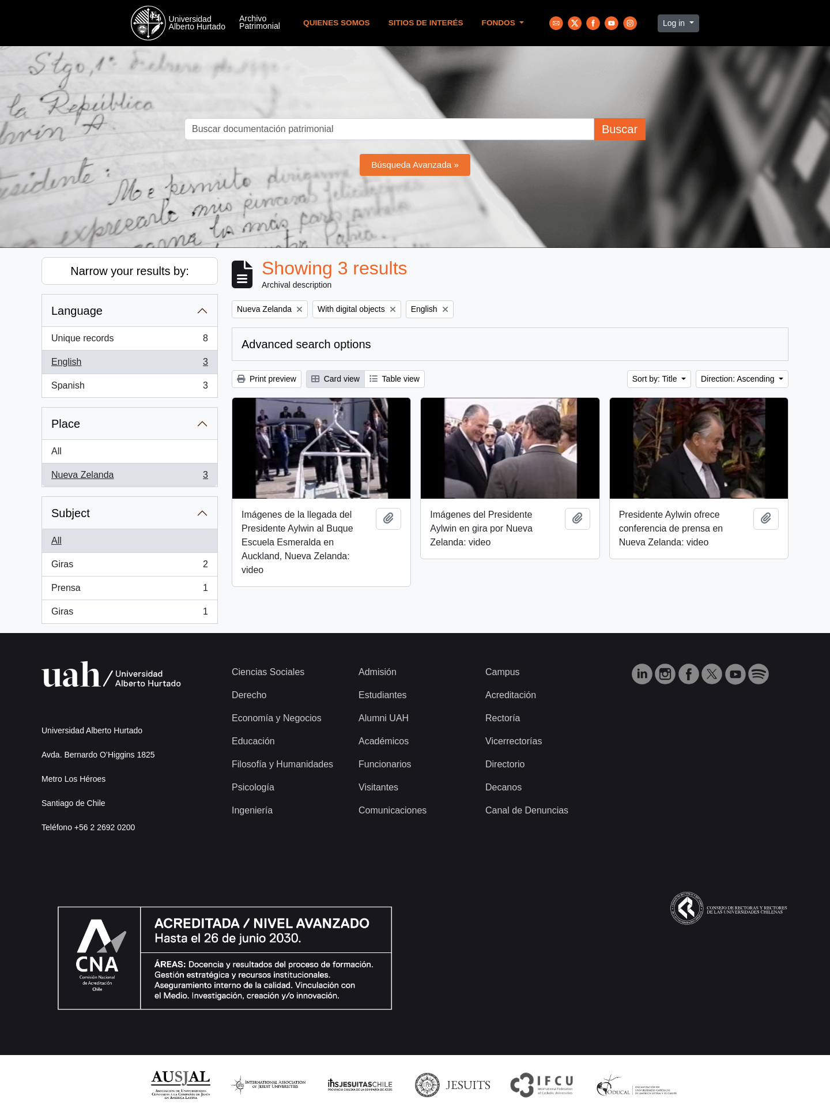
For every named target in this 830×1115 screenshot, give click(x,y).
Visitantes (378, 787)
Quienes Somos (336, 22)
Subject (70, 513)
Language (77, 310)
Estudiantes (383, 695)
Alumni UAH (384, 718)
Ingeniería (252, 810)
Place (65, 423)
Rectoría (502, 718)
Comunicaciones (393, 810)
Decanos (503, 787)
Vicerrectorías (513, 741)
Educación (253, 741)
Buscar (619, 129)
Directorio (505, 764)
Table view (394, 378)
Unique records (129, 341)
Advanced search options (306, 344)
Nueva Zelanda (129, 477)
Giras (129, 567)
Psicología (253, 787)
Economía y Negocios (277, 718)
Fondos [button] (500, 22)
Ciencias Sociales (268, 672)
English (129, 364)
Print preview (266, 378)
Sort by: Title (656, 378)
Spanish (129, 388)
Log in (675, 23)
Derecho (249, 695)
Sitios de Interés (425, 22)
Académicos (384, 741)
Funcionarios (385, 764)
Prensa (129, 590)
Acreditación (510, 695)
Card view (335, 378)
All (56, 451)
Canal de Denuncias (526, 810)
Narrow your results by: (129, 271)
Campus (502, 672)
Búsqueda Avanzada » (415, 164)
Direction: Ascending (739, 378)
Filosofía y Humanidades (282, 764)
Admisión (378, 672)
